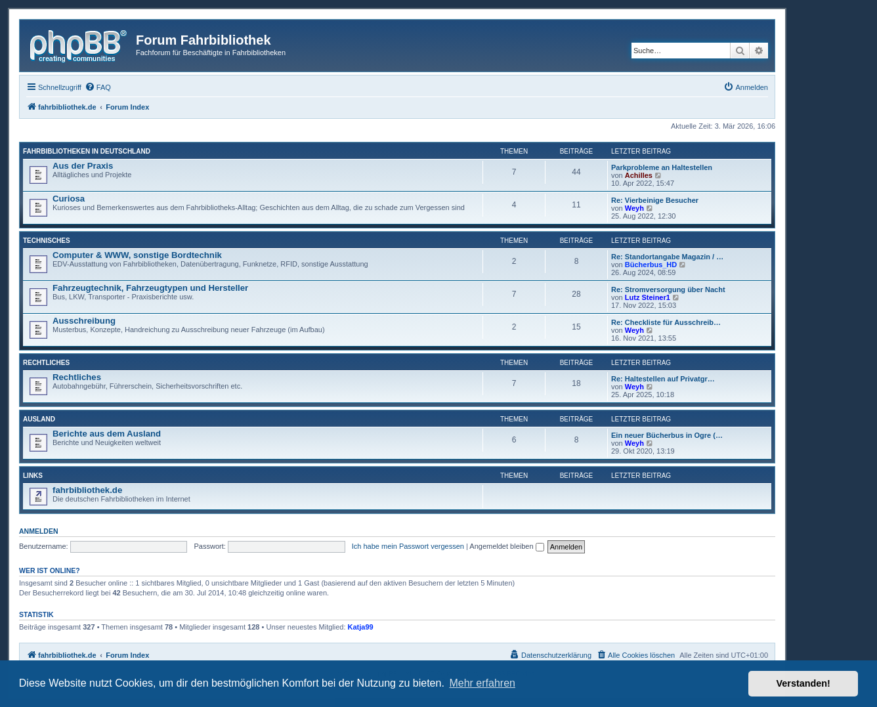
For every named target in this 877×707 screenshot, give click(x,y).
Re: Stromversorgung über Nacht (668, 289)
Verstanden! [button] (803, 683)
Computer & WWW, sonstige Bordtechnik (137, 255)
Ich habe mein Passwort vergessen (408, 546)
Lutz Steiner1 (647, 297)
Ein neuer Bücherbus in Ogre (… (667, 435)
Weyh (634, 208)
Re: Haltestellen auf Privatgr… (663, 379)
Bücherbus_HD (651, 264)
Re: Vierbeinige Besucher (654, 200)
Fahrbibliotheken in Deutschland (86, 151)
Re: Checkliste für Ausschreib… (666, 322)
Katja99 (361, 627)
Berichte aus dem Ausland (107, 434)
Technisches (46, 240)
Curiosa (69, 199)
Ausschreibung (84, 321)
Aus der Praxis (83, 166)
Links (33, 475)
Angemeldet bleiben (506, 546)
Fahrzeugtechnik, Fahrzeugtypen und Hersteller (150, 288)
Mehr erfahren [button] (482, 683)
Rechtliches (46, 362)
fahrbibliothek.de (87, 490)
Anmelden (38, 531)
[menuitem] (98, 87)
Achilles (638, 175)
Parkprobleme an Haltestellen (661, 167)
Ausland (39, 419)
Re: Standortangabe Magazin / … (667, 257)
